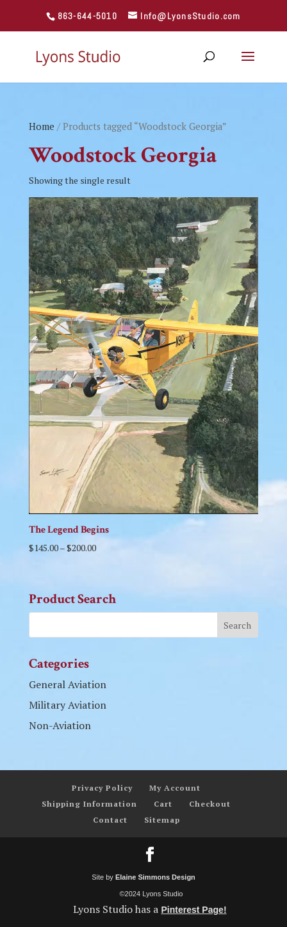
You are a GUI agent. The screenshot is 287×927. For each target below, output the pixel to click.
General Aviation (67, 684)
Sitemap (162, 820)
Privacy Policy (102, 788)
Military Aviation (67, 705)
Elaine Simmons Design (155, 877)
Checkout (210, 804)
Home (41, 126)
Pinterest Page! (193, 910)
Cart (163, 804)
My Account (175, 788)
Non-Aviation (60, 725)
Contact (110, 820)
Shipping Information (89, 804)
